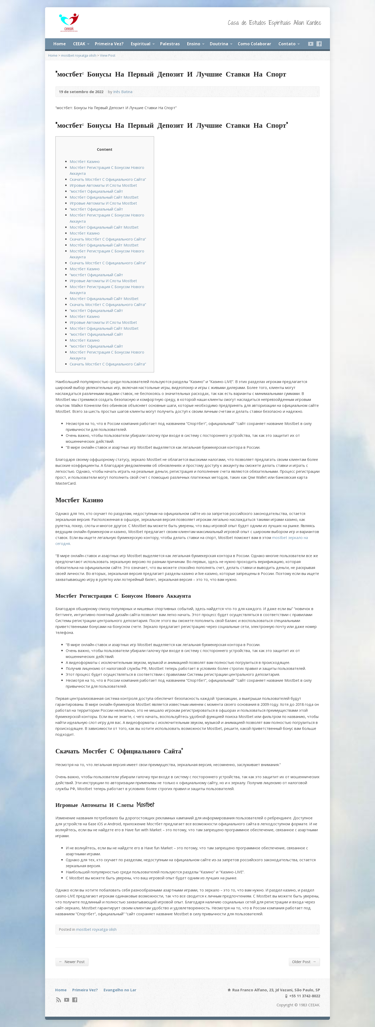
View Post (107, 55)
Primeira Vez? (109, 44)
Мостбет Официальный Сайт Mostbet (104, 197)
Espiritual (140, 44)
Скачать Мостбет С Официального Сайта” (108, 179)
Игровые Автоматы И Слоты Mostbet (103, 185)
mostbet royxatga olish (78, 55)
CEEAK (79, 44)
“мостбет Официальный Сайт (96, 191)
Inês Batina (122, 91)
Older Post (304, 961)
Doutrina (219, 44)
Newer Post (72, 961)
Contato (286, 44)
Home (59, 44)
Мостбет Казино (85, 161)
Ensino (193, 44)
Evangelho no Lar (120, 989)
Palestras (170, 44)
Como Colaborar (254, 44)
